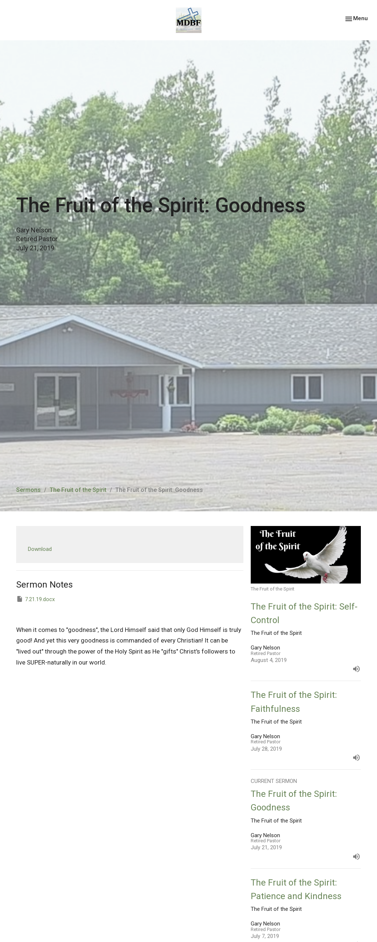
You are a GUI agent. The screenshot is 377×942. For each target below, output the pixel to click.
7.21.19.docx (35, 599)
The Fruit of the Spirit (78, 489)
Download (40, 549)
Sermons (28, 489)
